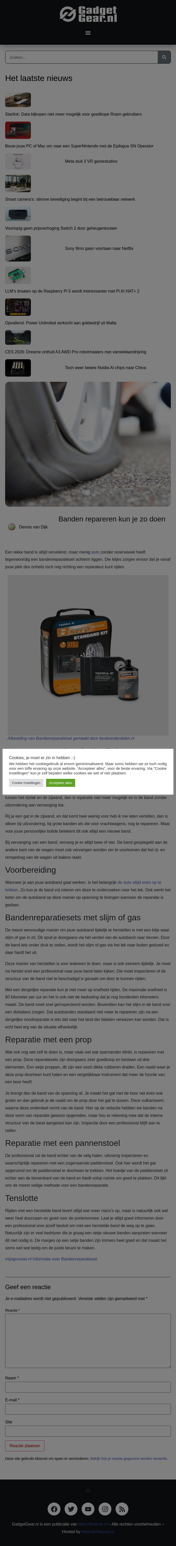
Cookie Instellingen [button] (26, 783)
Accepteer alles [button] (60, 783)
